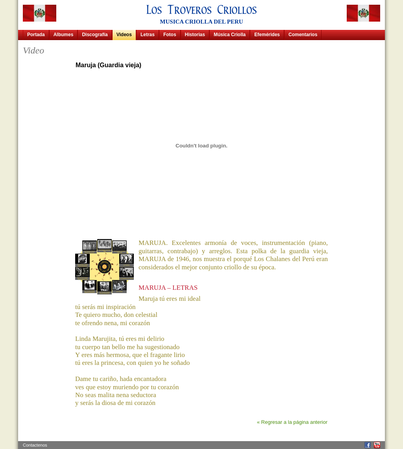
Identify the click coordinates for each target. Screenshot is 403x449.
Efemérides (267, 34)
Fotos (169, 34)
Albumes (64, 34)
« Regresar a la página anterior (292, 422)
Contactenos (35, 445)
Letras (147, 34)
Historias (195, 34)
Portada (36, 34)
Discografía (94, 34)
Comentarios (302, 34)
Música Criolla (230, 34)
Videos (124, 34)
